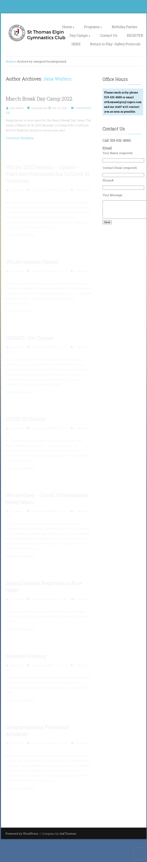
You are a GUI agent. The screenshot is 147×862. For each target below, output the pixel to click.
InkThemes (68, 833)
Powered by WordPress (22, 833)
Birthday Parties (124, 26)
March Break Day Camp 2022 (39, 100)
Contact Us (108, 35)
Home (68, 26)
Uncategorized (39, 109)
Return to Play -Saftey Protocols (115, 44)
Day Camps (80, 35)
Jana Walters (57, 79)
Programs (93, 26)
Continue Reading (19, 139)
